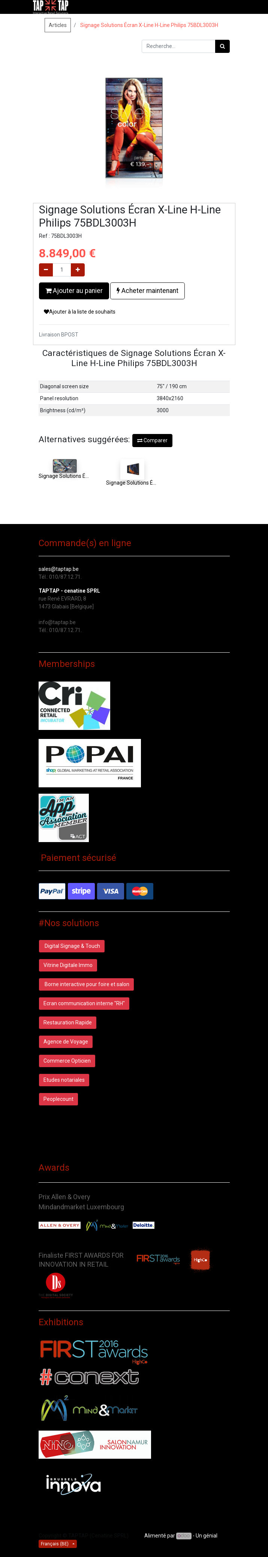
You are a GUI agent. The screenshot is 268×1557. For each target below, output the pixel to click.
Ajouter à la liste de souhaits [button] (79, 312)
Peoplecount (58, 1099)
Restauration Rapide (67, 1022)
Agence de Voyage (65, 1042)
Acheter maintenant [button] (147, 290)
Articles (58, 25)
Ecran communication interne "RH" (84, 1003)
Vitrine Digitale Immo (68, 965)
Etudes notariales (64, 1080)
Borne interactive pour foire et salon (86, 984)
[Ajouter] (78, 269)
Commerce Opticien (67, 1061)
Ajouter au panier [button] (74, 290)
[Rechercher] (222, 46)
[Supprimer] (46, 269)
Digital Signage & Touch (71, 946)
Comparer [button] (152, 440)
